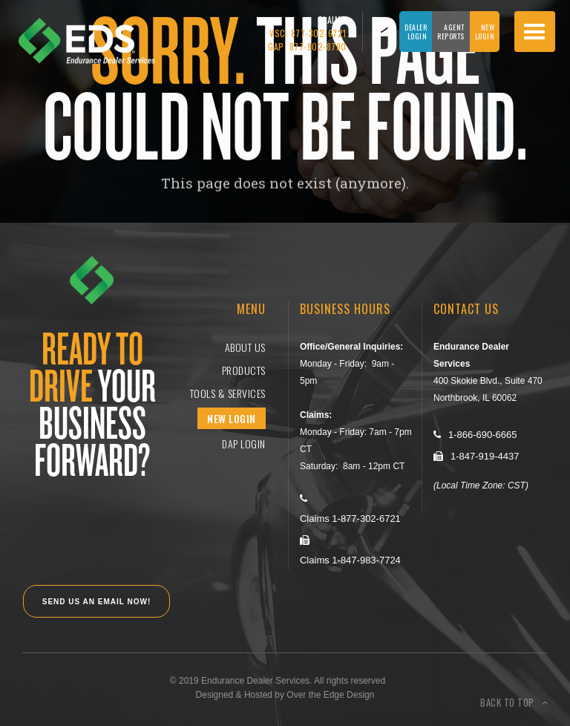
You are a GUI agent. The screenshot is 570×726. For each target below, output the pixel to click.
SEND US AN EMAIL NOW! (96, 602)
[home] (77, 33)
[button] (534, 31)
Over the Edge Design (330, 695)
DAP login (244, 443)
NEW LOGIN (231, 418)
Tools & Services (228, 393)
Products (244, 370)
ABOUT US (245, 347)
